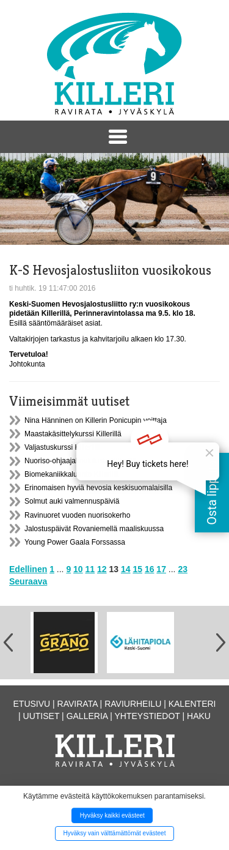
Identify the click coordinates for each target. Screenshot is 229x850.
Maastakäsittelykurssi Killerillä (73, 434)
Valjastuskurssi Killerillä (62, 447)
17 (161, 569)
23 (182, 569)
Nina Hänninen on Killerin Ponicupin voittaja (95, 420)
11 (90, 569)
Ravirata (77, 704)
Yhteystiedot (147, 716)
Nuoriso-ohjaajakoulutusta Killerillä (80, 461)
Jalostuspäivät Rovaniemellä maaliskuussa (94, 528)
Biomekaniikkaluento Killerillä (71, 474)
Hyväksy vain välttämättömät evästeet (115, 833)
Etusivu (32, 704)
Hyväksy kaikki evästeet (112, 815)
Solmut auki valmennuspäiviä (71, 501)
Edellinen (28, 569)
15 (137, 569)
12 (102, 569)
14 (126, 569)
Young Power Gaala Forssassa (74, 542)
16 (149, 569)
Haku (199, 716)
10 (78, 569)
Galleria (87, 716)
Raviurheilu (132, 704)
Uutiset (41, 716)
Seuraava (28, 581)
